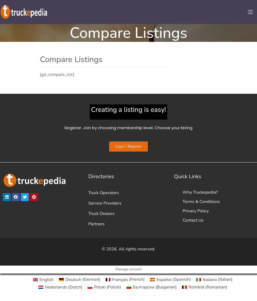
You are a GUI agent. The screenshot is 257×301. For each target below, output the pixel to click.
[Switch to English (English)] (43, 279)
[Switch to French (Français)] (125, 279)
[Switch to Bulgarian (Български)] (151, 287)
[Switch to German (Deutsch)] (79, 279)
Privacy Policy (196, 211)
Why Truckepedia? (200, 192)
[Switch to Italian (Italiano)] (214, 279)
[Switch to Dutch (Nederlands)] (60, 287)
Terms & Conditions (201, 201)
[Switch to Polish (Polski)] (104, 287)
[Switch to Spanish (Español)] (170, 279)
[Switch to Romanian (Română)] (204, 287)
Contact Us (193, 220)
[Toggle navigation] (250, 12)
